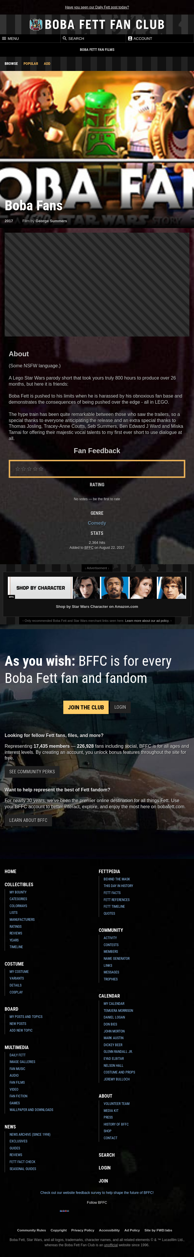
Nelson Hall (113, 1066)
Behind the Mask (117, 879)
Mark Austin (113, 1038)
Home (10, 871)
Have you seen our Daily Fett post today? (97, 7)
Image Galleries (22, 1062)
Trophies (111, 979)
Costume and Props (119, 1072)
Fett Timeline (114, 907)
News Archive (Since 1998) (30, 1135)
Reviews (16, 933)
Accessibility (109, 1230)
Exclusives (18, 1141)
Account (139, 38)
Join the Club (86, 707)
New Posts (18, 1024)
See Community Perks (32, 772)
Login (120, 707)
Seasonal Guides (23, 1169)
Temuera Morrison (118, 1011)
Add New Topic (21, 1030)
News (10, 1127)
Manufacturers (22, 920)
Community (111, 930)
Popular (31, 63)
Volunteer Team (117, 1104)
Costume (14, 964)
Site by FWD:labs (158, 1230)
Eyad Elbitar (114, 1059)
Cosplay (16, 992)
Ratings (15, 927)
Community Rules (31, 1230)
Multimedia (17, 1047)
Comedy (97, 523)
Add (47, 63)
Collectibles (19, 884)
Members (111, 952)
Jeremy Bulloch (117, 1079)
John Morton (114, 1031)
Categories (18, 899)
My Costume (19, 972)
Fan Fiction (18, 1096)
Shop (108, 1131)
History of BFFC (116, 1124)
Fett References (117, 900)
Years (14, 940)
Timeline (16, 947)
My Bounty (18, 892)
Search (73, 38)
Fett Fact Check (22, 1162)
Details (15, 985)
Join (103, 1181)
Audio (14, 1075)
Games (15, 1103)
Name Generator (117, 959)
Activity (110, 938)
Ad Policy (132, 1230)
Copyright (59, 1230)
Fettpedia (109, 871)
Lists (13, 913)
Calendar (109, 996)
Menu (10, 38)
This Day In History (118, 886)
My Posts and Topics (26, 1017)
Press (108, 1117)
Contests (111, 945)
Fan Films (17, 1082)
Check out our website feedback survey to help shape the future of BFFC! (97, 1193)
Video (14, 1089)
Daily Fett (18, 1055)
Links (108, 966)
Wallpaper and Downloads (31, 1110)
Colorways (18, 906)
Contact (110, 1138)
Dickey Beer (113, 1045)
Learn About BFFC (28, 820)
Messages (111, 972)
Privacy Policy (82, 1230)
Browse (11, 63)
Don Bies (110, 1024)
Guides (15, 1148)
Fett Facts (112, 893)
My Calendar (114, 1004)
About (105, 1096)
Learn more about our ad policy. (147, 620)
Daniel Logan (114, 1017)
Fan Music (17, 1069)
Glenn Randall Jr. (118, 1052)
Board (11, 1009)
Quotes (109, 913)
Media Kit (111, 1111)
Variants (17, 978)
